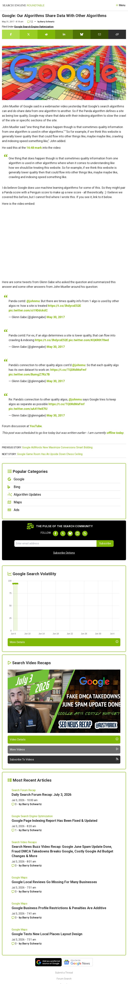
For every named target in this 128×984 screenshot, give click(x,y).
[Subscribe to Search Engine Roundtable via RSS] (85, 533)
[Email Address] (55, 543)
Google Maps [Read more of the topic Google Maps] (19, 877)
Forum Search (64, 978)
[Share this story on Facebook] (11, 34)
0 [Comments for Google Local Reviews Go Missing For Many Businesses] (14, 891)
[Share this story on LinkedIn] (64, 34)
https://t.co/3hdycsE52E (64, 305)
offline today (114, 432)
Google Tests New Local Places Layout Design (47, 934)
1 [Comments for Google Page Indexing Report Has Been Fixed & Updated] (14, 830)
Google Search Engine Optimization (34, 26)
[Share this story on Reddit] (46, 34)
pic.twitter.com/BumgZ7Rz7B (29, 374)
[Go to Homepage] (23, 5)
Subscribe (105, 543)
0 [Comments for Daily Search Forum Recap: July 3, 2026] (14, 804)
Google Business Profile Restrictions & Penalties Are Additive (59, 908)
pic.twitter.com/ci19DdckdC (28, 310)
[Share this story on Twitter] (28, 34)
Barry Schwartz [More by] (47, 22)
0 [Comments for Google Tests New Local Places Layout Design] (14, 943)
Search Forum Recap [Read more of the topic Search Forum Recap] (24, 790)
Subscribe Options (64, 552)
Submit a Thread (64, 972)
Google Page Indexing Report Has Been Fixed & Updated (54, 821)
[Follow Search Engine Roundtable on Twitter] (63, 533)
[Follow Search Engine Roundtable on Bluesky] (70, 533)
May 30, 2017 (56, 317)
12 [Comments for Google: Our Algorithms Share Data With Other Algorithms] (30, 21)
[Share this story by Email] (99, 34)
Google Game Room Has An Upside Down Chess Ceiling (49, 454)
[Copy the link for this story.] (117, 34)
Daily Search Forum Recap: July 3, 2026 (41, 795)
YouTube (36, 426)
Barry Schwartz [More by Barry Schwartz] (32, 804)
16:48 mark (34, 147)
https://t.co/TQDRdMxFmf (68, 369)
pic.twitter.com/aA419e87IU (28, 408)
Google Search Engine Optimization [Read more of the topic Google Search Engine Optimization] (32, 816)
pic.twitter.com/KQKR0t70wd (89, 340)
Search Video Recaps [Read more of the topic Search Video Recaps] (24, 842)
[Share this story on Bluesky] (81, 34)
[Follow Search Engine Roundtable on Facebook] (55, 533)
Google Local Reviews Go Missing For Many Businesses (54, 882)
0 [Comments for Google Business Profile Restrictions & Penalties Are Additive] (14, 917)
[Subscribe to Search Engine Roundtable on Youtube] (77, 533)
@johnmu (33, 301)
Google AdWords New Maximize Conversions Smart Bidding (57, 447)
